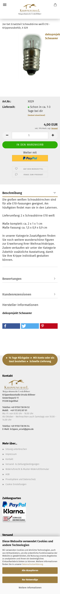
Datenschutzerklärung (32, 564)
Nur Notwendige (30, 579)
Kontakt (9, 459)
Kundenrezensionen (16, 294)
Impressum (11, 454)
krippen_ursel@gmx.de (22, 429)
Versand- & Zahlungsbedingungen (22, 464)
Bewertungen (12, 279)
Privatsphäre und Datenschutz (20, 479)
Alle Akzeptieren (30, 570)
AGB (7, 474)
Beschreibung (12, 193)
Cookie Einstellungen (15, 484)
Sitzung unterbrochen (16, 449)
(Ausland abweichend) (36, 115)
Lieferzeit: (8, 107)
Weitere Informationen (30, 587)
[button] (7, 135)
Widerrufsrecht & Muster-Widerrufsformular (27, 469)
